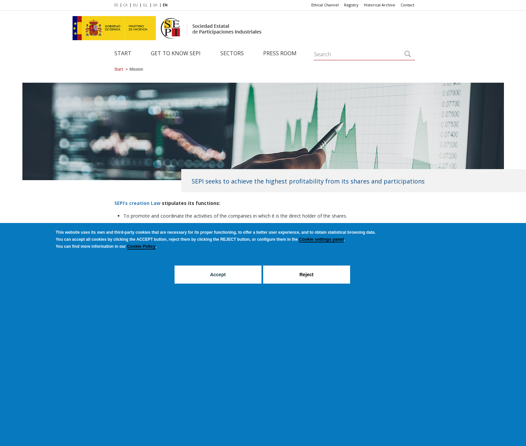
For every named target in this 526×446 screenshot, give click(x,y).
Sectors (232, 53)
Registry (351, 4)
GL (145, 4)
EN (165, 4)
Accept (218, 274)
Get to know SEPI (176, 53)
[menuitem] (117, 5)
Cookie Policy (141, 246)
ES (116, 4)
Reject (306, 274)
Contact (407, 4)
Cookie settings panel (321, 239)
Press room (280, 53)
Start (122, 53)
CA (125, 4)
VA (155, 4)
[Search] (407, 55)
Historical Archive (379, 4)
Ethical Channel (325, 4)
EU (135, 4)
